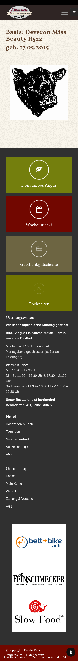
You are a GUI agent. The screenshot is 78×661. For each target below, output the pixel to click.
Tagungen (13, 431)
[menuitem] (17, 657)
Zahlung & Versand (19, 499)
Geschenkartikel (17, 439)
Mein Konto (14, 483)
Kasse (10, 476)
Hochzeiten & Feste (20, 424)
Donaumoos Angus (39, 185)
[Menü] (63, 12)
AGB (9, 454)
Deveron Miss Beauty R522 (36, 35)
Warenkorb (13, 491)
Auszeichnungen (17, 447)
